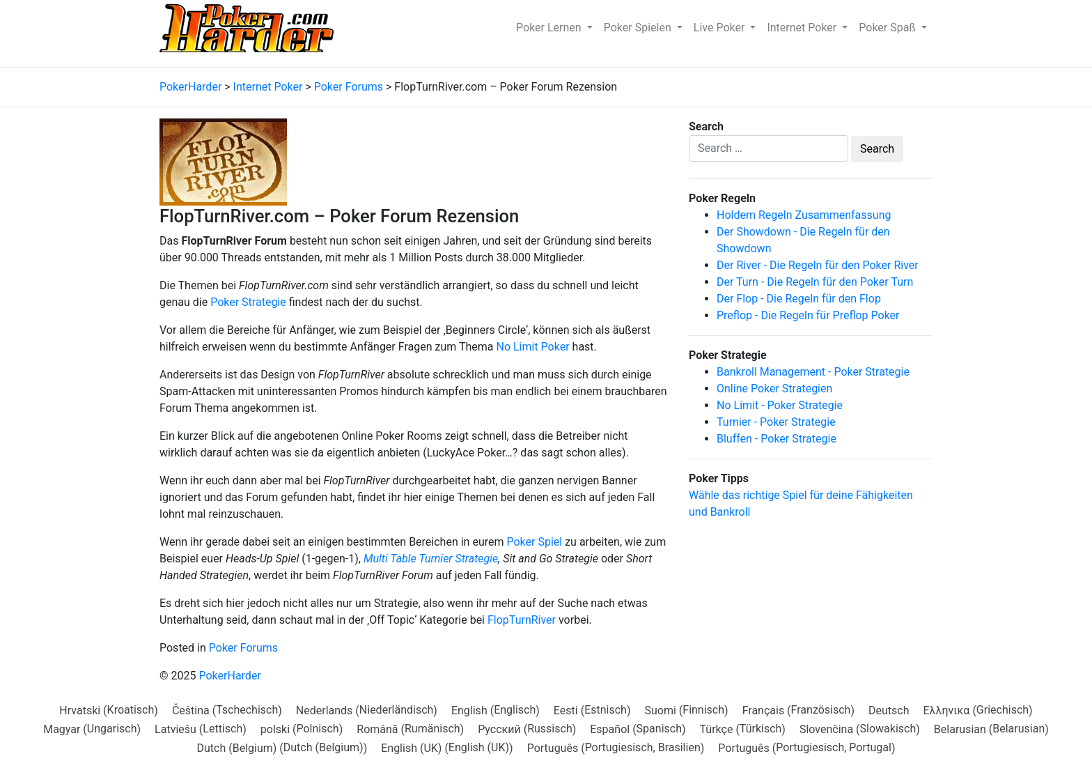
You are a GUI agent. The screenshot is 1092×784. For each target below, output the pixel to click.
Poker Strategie (248, 302)
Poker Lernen (550, 27)
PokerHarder (229, 675)
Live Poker (721, 27)
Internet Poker (803, 27)
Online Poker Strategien (774, 388)
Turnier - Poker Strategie (776, 422)
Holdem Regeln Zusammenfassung (804, 215)
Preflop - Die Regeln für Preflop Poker (808, 315)
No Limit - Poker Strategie (780, 405)
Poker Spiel (534, 541)
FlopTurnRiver (522, 620)
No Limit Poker (532, 346)
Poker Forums (243, 647)
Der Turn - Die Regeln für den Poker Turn (815, 282)
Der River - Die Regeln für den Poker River (818, 265)
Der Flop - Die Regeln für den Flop (799, 298)
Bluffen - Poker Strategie (776, 438)
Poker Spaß (889, 27)
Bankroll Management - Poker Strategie (813, 371)
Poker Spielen (639, 27)
